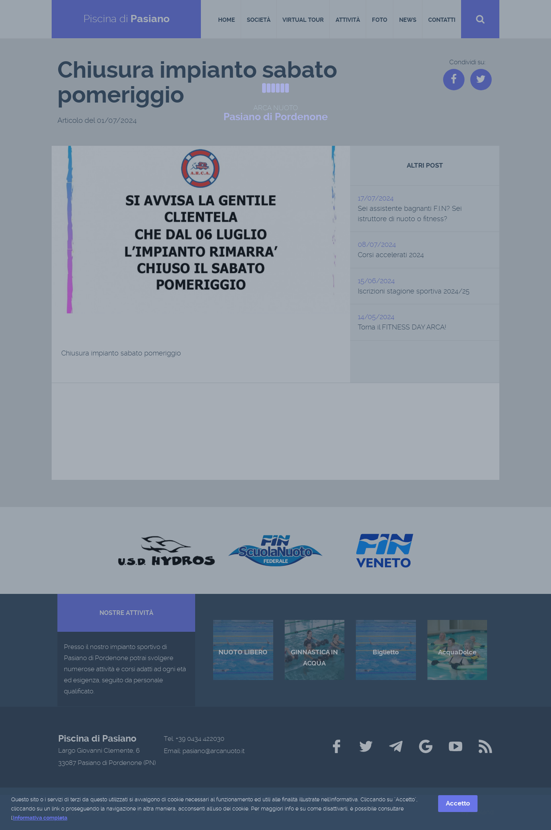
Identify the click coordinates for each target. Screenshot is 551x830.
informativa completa (40, 818)
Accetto (458, 804)
